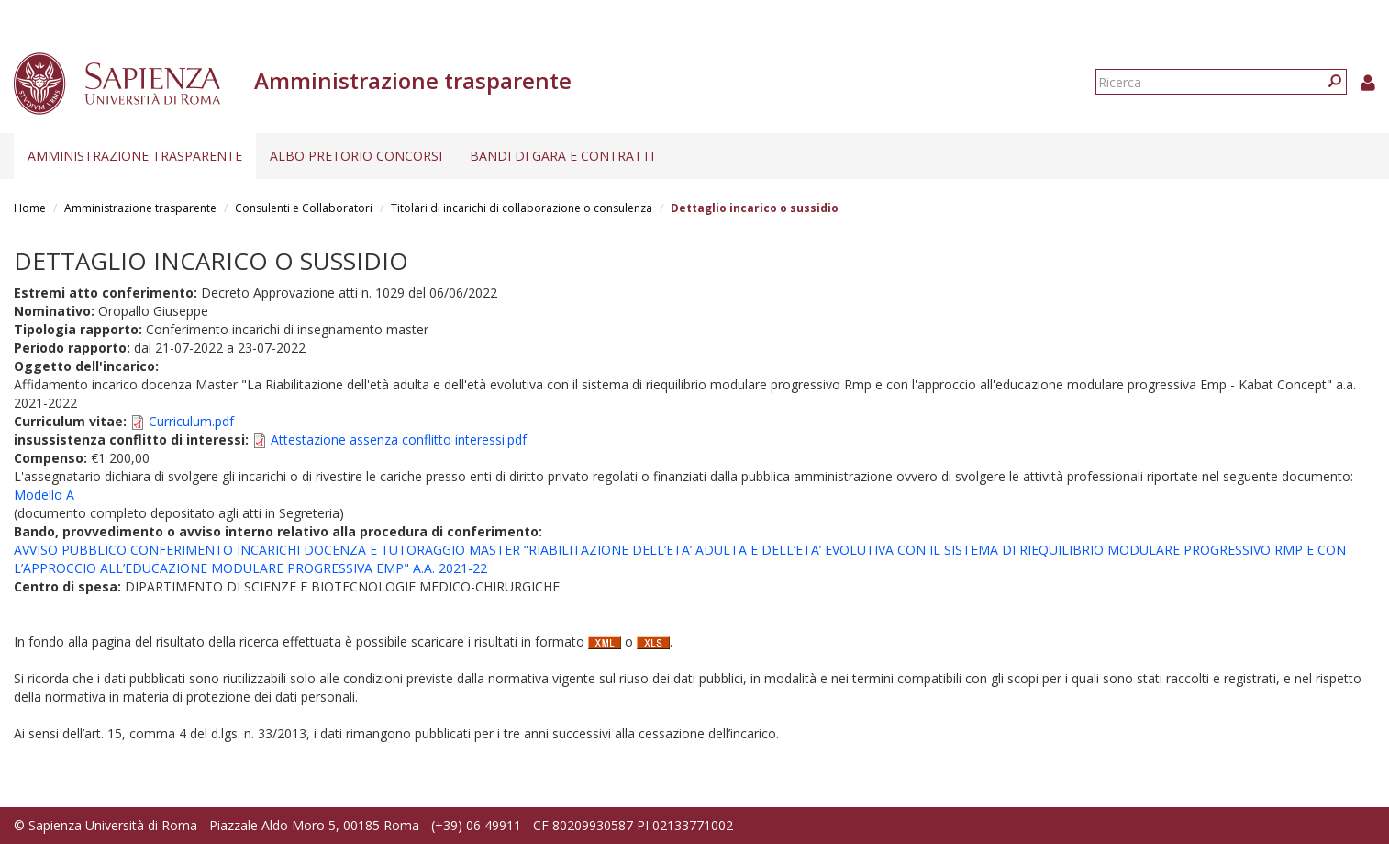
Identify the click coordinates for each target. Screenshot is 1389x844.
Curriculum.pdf (191, 421)
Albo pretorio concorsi (356, 155)
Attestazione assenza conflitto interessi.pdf (399, 439)
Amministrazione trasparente (135, 155)
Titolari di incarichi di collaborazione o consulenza (521, 208)
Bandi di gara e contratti (562, 155)
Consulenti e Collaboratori (303, 208)
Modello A (44, 494)
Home (30, 208)
